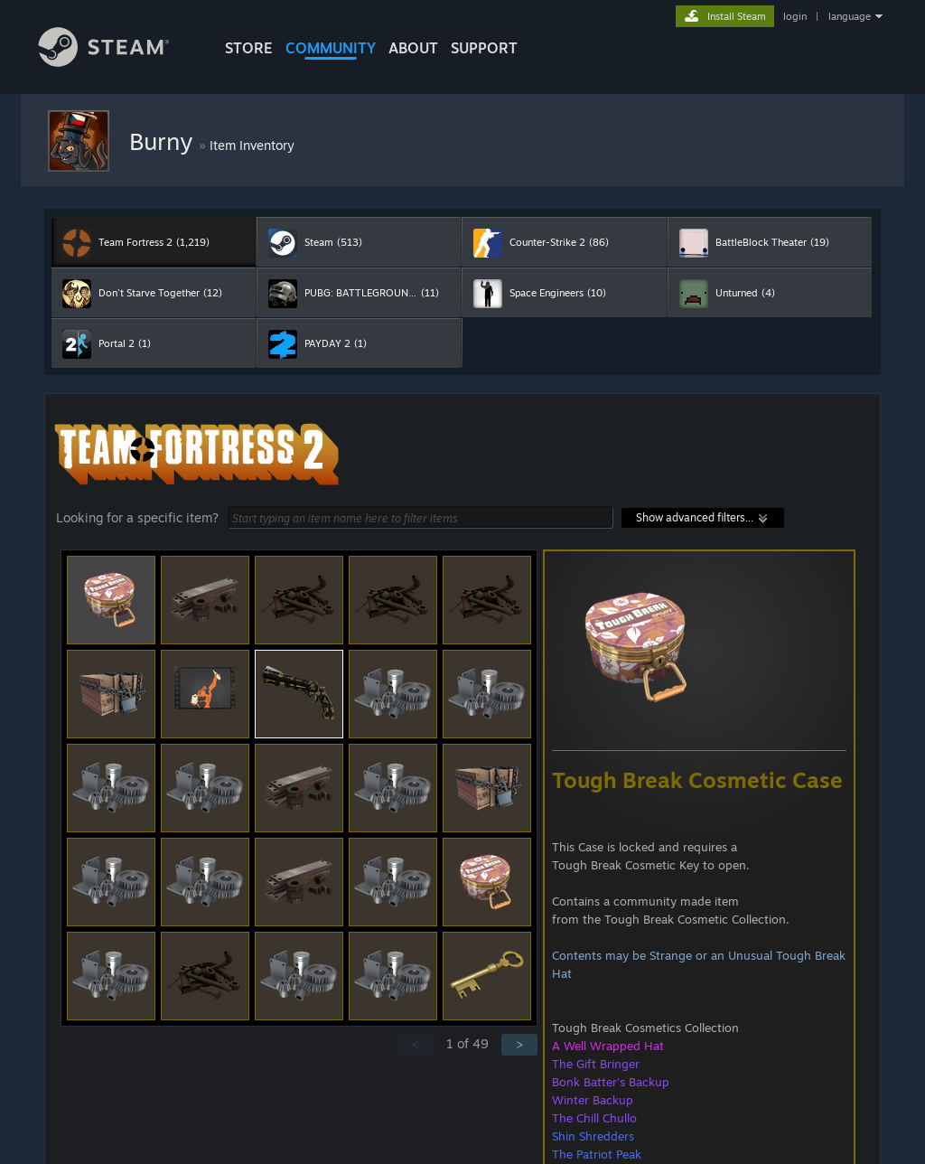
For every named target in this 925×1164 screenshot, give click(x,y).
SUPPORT (484, 48)
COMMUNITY (330, 48)
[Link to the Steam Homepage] (117, 62)
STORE (249, 48)
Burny (164, 141)
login (795, 16)
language (849, 16)
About (413, 48)
